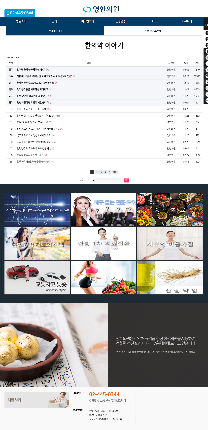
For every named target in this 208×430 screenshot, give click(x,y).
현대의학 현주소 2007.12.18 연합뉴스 (35, 83)
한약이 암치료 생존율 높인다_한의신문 (36, 115)
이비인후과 (87, 21)
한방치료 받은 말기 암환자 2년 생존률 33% (38, 129)
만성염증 (121, 21)
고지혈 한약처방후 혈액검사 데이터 (34, 142)
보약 (153, 21)
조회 (197, 63)
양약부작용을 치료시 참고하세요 (33, 89)
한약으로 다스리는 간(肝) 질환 (31, 109)
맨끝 (115, 172)
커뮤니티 (187, 21)
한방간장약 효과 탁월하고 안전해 (33, 148)
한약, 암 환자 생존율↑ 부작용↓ (31, 122)
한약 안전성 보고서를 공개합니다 (33, 96)
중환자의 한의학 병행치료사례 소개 (34, 135)
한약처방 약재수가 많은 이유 (31, 155)
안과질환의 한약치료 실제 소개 (32, 69)
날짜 (186, 63)
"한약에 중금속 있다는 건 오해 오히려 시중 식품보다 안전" (45, 76)
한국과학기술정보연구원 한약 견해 (34, 161)
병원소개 (21, 21)
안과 (54, 21)
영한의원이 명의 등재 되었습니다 (33, 102)
